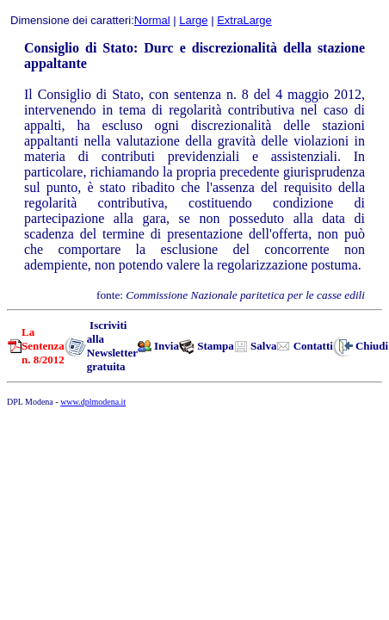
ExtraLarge (244, 20)
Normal (152, 20)
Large (193, 20)
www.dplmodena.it (93, 401)
